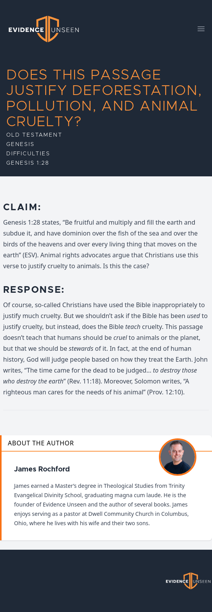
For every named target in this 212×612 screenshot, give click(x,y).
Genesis (20, 144)
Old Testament (34, 135)
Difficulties (28, 154)
